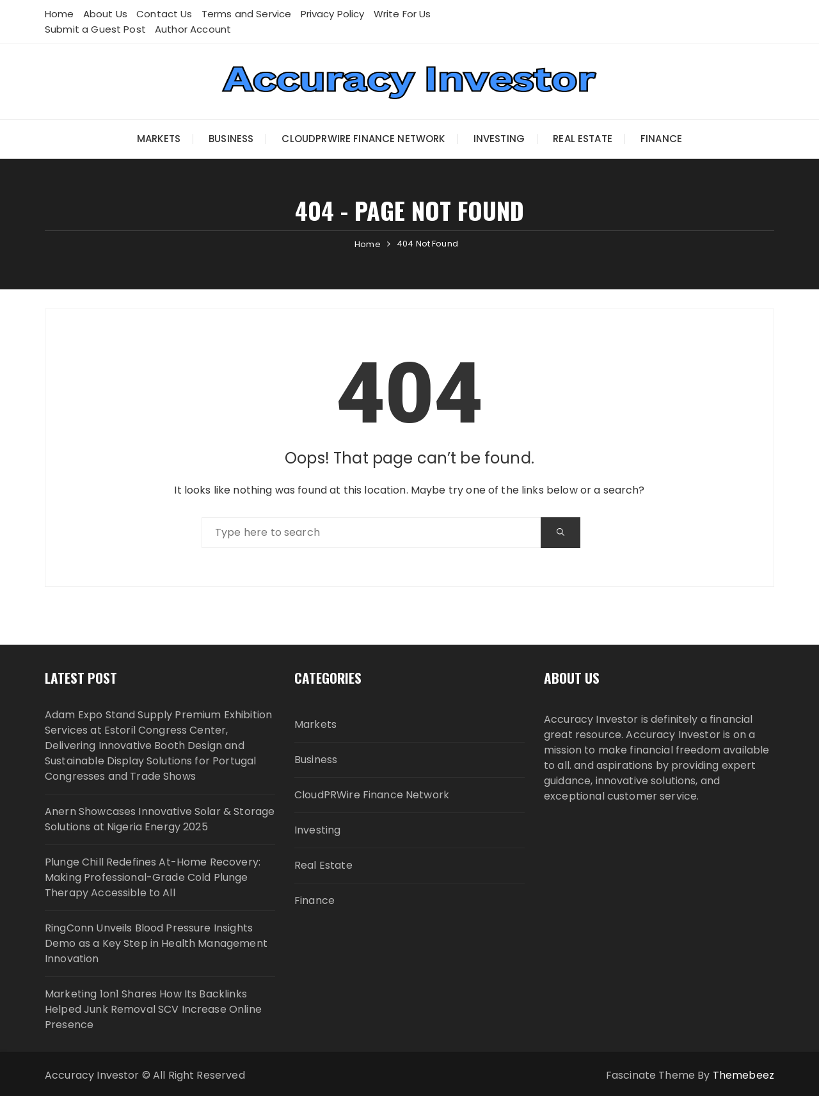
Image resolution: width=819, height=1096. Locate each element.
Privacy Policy (333, 13)
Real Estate (582, 138)
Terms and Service (247, 13)
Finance (661, 138)
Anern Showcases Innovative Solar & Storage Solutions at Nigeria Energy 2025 (159, 819)
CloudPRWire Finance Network (363, 138)
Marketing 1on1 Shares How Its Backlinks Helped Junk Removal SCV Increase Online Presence (153, 1009)
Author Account (193, 29)
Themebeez (743, 1075)
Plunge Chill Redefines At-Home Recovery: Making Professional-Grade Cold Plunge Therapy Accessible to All (152, 877)
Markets (158, 138)
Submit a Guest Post (95, 29)
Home (59, 13)
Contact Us (164, 13)
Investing (499, 138)
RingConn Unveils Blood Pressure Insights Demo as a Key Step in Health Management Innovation (156, 943)
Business (231, 138)
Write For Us (402, 13)
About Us (105, 13)
